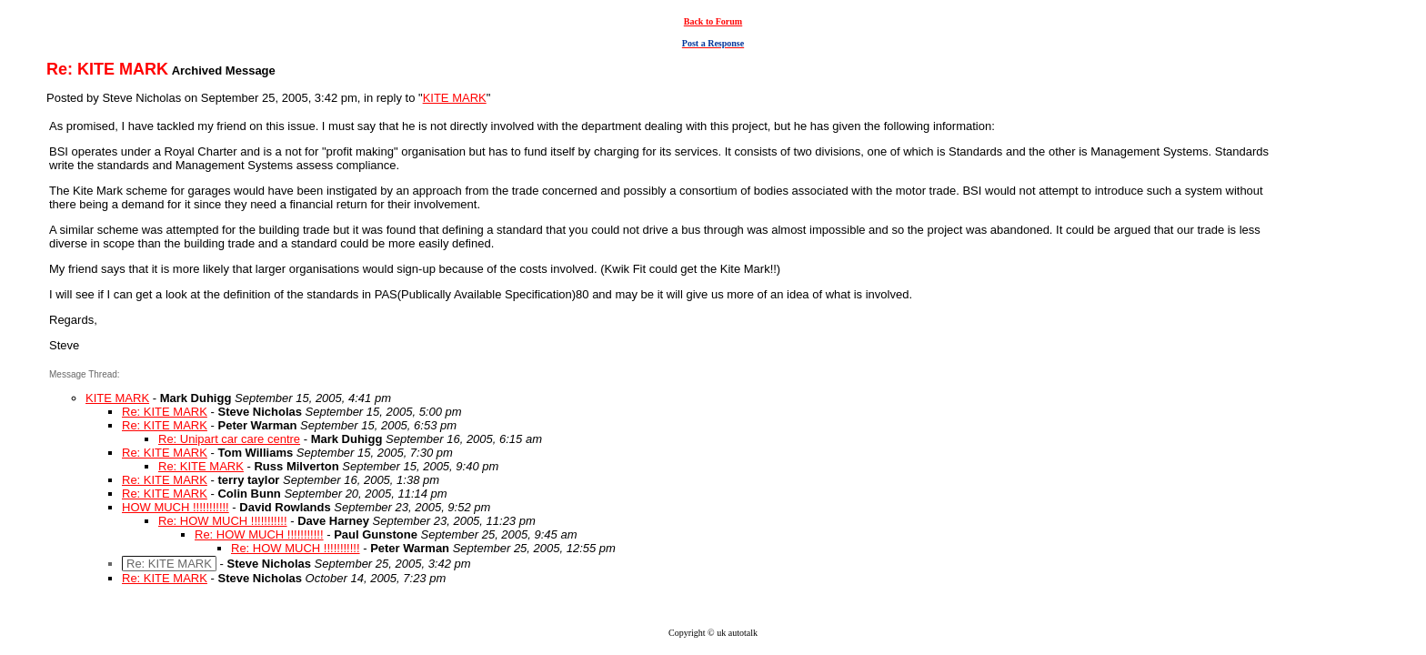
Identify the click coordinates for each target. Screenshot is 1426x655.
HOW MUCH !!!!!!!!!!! (175, 507)
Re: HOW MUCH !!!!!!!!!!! (222, 521)
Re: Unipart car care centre (229, 439)
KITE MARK (455, 98)
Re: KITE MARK (164, 411)
